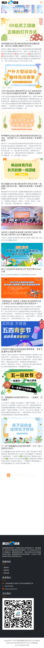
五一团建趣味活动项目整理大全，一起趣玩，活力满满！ (21, 398)
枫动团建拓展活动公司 (25, 640)
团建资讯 (5, 570)
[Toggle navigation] (41, 2)
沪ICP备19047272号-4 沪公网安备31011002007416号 (26, 644)
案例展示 (5, 567)
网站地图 (5, 573)
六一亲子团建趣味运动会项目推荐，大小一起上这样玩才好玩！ (21, 447)
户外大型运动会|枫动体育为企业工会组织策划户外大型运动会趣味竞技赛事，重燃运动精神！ (21, 92)
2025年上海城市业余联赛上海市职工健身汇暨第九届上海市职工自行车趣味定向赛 (21, 233)
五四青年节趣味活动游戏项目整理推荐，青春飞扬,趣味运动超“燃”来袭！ (21, 350)
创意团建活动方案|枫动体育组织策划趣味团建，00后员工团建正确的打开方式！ (20, 44)
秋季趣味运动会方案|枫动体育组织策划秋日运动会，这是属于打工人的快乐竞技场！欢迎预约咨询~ (21, 138)
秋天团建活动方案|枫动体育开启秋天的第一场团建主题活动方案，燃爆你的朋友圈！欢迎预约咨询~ (21, 186)
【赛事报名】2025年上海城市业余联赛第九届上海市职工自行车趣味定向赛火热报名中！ (21, 302)
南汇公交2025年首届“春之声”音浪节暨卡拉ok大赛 (21, 270)
